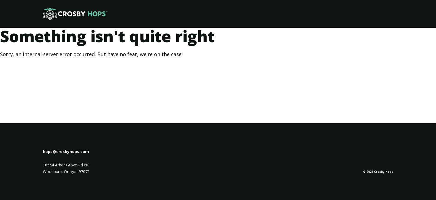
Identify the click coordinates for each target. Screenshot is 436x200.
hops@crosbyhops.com (66, 151)
